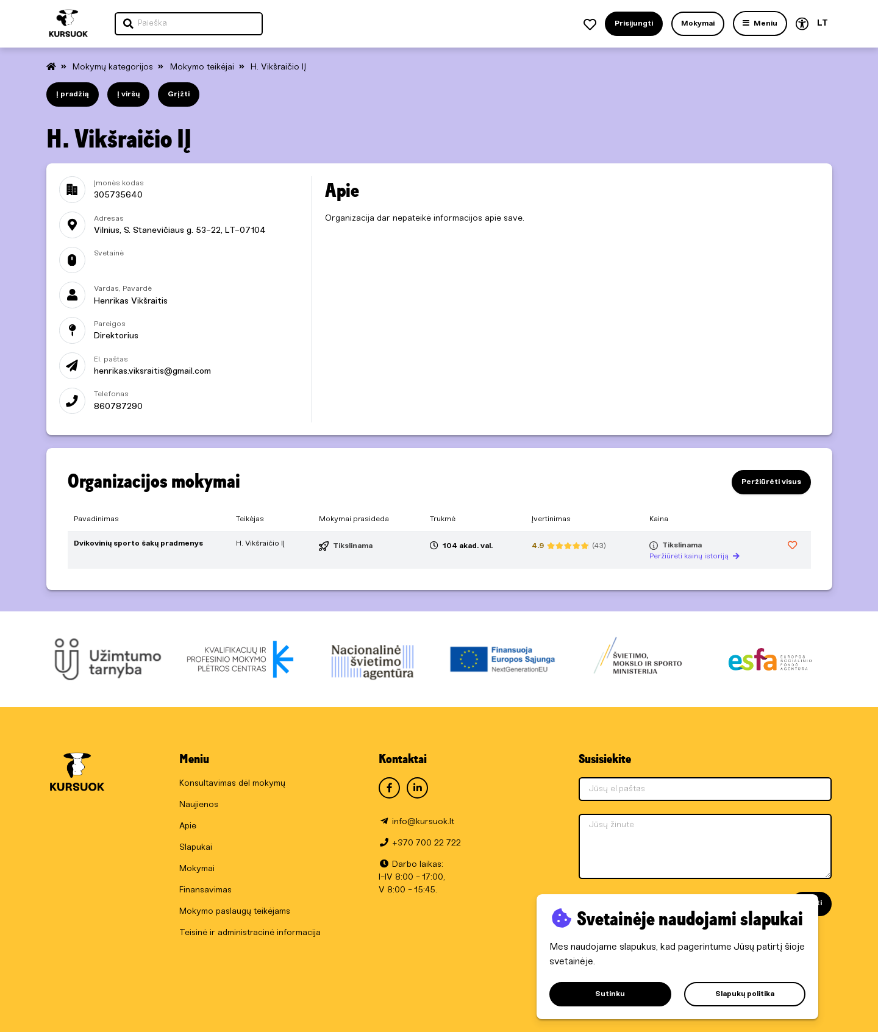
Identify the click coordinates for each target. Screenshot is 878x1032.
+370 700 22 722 (426, 843)
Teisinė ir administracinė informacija (250, 933)
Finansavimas (205, 890)
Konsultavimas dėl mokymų (232, 783)
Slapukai (195, 847)
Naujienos (198, 805)
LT (822, 23)
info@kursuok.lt (423, 822)
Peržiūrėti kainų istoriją (694, 556)
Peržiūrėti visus (771, 482)
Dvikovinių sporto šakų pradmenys (138, 543)
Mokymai (197, 869)
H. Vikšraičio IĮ (278, 67)
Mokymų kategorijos (114, 67)
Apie (187, 826)
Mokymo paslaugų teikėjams (234, 911)
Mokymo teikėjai (203, 67)
